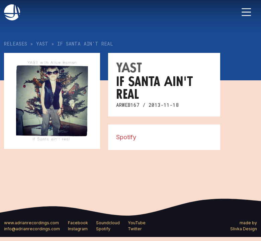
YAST (42, 44)
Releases (15, 44)
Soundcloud (108, 222)
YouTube (137, 222)
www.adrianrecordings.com (31, 222)
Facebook (78, 222)
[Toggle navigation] (246, 12)
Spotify (126, 137)
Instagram (78, 228)
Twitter (135, 228)
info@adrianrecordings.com (32, 228)
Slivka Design (243, 228)
